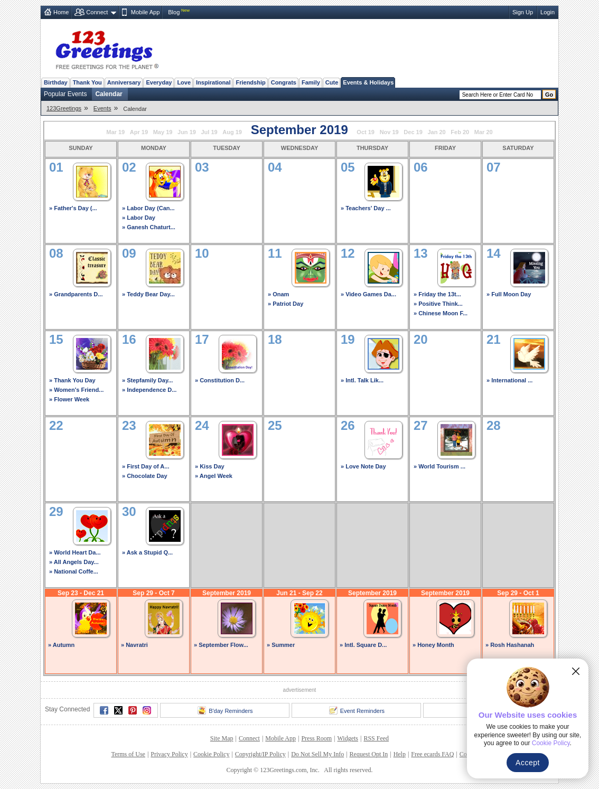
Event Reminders (357, 710)
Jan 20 (436, 132)
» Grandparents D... (75, 294)
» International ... (509, 380)
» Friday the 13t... (437, 294)
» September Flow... (221, 645)
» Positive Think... (438, 303)
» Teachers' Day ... (366, 208)
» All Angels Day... (74, 562)
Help (400, 754)
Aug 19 (232, 132)
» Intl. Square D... (363, 645)
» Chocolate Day (144, 476)
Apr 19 (139, 132)
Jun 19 (186, 132)
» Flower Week (69, 399)
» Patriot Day (285, 303)
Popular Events (65, 94)
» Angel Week (213, 476)
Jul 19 (209, 132)
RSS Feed (376, 738)
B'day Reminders (225, 710)
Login (547, 12)
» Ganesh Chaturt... (148, 227)
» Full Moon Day (508, 294)
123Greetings (63, 108)
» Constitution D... (220, 380)
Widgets (348, 738)
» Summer (281, 645)
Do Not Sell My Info (317, 754)
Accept (528, 762)
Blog (174, 12)
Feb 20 (460, 132)
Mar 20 (483, 132)
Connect (97, 12)
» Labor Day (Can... (148, 208)
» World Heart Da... (75, 552)
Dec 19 (413, 132)
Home (61, 12)
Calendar (108, 94)
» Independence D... (149, 390)
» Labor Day (138, 217)
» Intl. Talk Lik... (362, 380)
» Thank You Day (72, 380)
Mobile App (145, 12)
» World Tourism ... (439, 466)
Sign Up (522, 12)
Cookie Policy (211, 754)
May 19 (163, 132)
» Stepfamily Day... (147, 380)
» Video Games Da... (368, 294)
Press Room (316, 738)
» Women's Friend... (76, 390)
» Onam (278, 294)
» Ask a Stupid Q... (147, 552)
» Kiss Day (209, 466)
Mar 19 (115, 132)
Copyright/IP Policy (260, 754)
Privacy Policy (169, 754)
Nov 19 (389, 132)
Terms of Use (128, 754)
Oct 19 (366, 132)
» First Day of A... (145, 466)
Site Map (221, 738)
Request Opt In (369, 754)
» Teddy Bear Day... (148, 294)
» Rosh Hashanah (509, 645)
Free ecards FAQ (432, 754)
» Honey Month (433, 645)
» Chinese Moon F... (440, 313)
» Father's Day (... (73, 208)
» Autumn (61, 645)
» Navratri (134, 645)
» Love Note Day (363, 466)
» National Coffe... (73, 571)
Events (102, 108)
